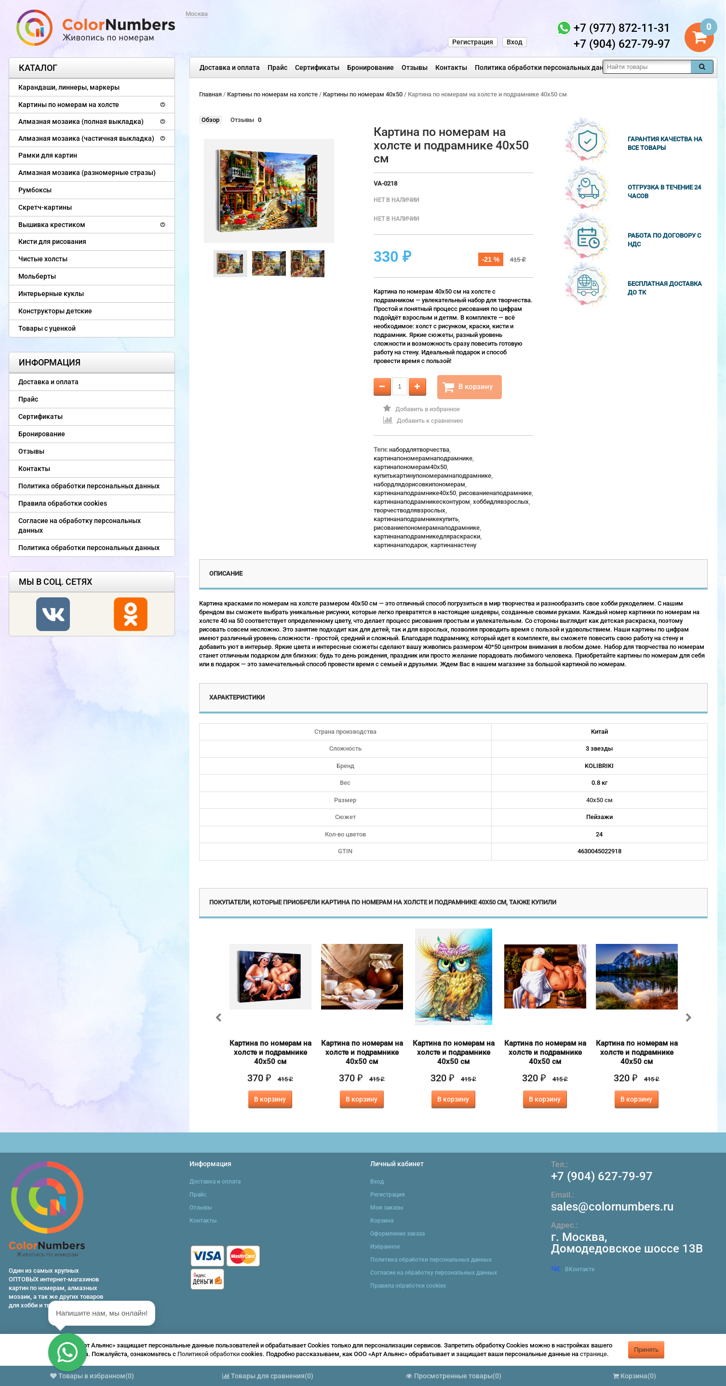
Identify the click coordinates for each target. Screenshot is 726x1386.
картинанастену (453, 545)
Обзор (210, 119)
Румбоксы (35, 190)
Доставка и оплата (230, 67)
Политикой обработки (208, 1354)
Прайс (277, 67)
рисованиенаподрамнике (495, 493)
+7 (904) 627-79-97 (602, 1176)
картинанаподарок (401, 545)
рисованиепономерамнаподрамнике (427, 527)
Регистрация (472, 42)
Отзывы (415, 67)
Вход (515, 42)
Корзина (381, 1220)
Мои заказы (386, 1207)
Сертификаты (317, 67)
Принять (646, 1349)
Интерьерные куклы (51, 293)
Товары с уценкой (47, 328)
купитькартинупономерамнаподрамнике (432, 475)
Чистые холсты (42, 259)
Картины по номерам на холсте (68, 104)
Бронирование (370, 67)
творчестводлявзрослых (409, 510)
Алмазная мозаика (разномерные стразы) (87, 172)
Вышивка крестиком (51, 225)
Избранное (385, 1246)
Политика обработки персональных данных (545, 67)
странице (593, 1354)
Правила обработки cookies (62, 503)
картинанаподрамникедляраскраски (427, 536)
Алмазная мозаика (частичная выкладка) (86, 138)
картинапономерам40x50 (410, 467)
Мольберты (37, 276)
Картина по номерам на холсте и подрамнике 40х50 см (270, 1052)
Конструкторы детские (55, 311)
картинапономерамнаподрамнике (423, 458)
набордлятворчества (419, 449)
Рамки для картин (47, 155)
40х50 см (599, 800)
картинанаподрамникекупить (416, 519)
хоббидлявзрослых (501, 501)
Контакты (451, 67)
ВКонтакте (572, 1269)
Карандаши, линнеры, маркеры (69, 87)
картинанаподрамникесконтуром (422, 501)
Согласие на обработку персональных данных (79, 525)
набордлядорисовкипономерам (419, 484)
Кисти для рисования (52, 241)
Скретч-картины (45, 207)
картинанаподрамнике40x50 (415, 493)
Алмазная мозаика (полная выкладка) (81, 121)
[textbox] (647, 66)
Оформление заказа (397, 1233)
